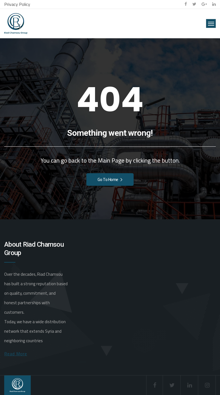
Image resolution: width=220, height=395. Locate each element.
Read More (15, 353)
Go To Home (110, 179)
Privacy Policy (17, 4)
